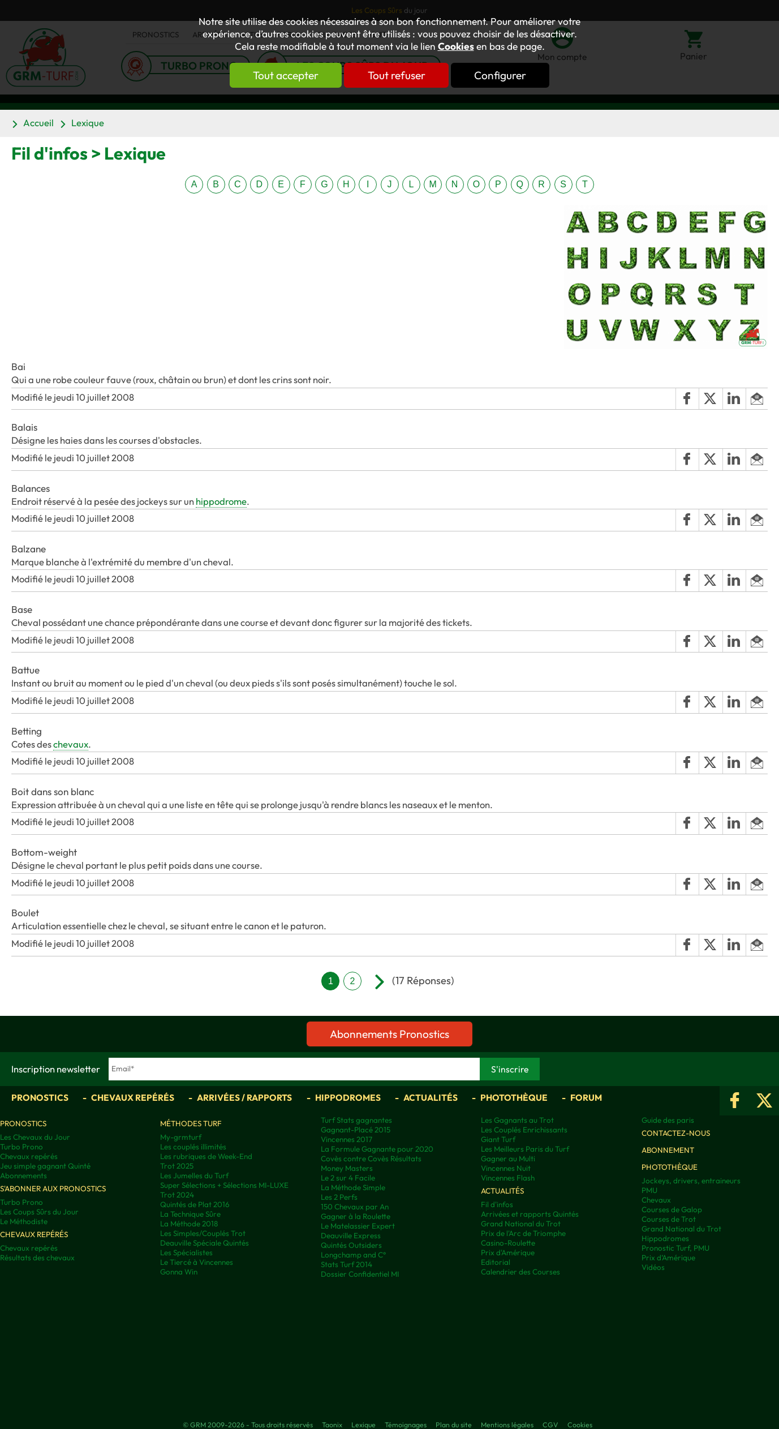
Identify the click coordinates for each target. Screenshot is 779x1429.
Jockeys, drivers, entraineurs (691, 1181)
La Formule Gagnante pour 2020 (377, 1149)
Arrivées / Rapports (244, 1097)
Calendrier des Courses (520, 1272)
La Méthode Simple (353, 1187)
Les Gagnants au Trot (517, 1120)
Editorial (495, 1262)
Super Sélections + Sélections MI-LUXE (224, 1185)
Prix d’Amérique (668, 1258)
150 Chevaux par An (355, 1207)
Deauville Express (351, 1236)
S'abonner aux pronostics (53, 1189)
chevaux (70, 744)
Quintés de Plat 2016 (195, 1204)
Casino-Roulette (508, 1243)
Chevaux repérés (132, 1097)
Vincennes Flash (508, 1178)
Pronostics (39, 1097)
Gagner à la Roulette (355, 1216)
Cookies (456, 46)
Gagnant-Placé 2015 (355, 1130)
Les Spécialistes (186, 1253)
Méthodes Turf (191, 1123)
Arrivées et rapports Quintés (530, 1214)
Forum (586, 1097)
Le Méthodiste (24, 1221)
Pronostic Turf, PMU (675, 1248)
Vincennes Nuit (506, 1168)
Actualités (430, 1097)
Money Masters (347, 1168)
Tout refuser (396, 75)
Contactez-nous (676, 1133)
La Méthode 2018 (189, 1224)
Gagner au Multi (508, 1159)
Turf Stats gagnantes (356, 1120)
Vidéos (653, 1267)
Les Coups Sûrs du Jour (39, 1212)
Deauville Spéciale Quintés (204, 1243)
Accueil (38, 122)
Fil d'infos (497, 1204)
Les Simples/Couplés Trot (203, 1233)
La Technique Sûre (190, 1214)
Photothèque (514, 1097)
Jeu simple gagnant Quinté (45, 1166)
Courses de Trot (669, 1219)
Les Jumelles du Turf (194, 1176)
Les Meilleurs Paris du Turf (525, 1149)
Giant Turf (498, 1139)
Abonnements (23, 1176)
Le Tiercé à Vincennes (196, 1262)
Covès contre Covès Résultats (371, 1159)
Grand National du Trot (521, 1224)
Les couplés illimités (193, 1147)
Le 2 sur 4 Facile (348, 1178)
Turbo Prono (21, 1147)
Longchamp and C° (353, 1255)
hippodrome (221, 501)
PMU (649, 1190)
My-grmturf (180, 1137)
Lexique (87, 122)
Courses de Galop (672, 1210)
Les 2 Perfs (339, 1197)
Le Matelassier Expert (358, 1226)
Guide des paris (668, 1120)
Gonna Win (178, 1272)
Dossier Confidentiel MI (360, 1274)
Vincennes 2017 (346, 1139)
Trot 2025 (176, 1166)
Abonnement (668, 1150)
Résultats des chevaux (37, 1258)
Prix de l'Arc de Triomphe (523, 1233)
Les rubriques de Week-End (206, 1156)
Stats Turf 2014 (346, 1264)
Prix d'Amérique (508, 1253)
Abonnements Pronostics (389, 1034)
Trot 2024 (177, 1195)
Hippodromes (348, 1097)
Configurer (501, 75)
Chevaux (656, 1200)
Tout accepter (285, 75)
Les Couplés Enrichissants (524, 1130)
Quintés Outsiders (351, 1245)
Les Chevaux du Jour (35, 1137)
